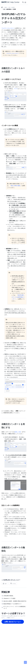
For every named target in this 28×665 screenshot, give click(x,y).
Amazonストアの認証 (9, 598)
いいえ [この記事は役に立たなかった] (14, 583)
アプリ (16, 88)
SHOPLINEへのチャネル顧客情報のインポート (18, 297)
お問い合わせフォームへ (12, 622)
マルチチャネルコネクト (8, 28)
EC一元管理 (11, 7)
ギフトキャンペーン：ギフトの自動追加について (14, 607)
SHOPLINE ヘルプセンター (2, 7)
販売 (6, 7)
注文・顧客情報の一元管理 (9, 9)
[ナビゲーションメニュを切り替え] (25, 2)
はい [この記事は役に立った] (6, 583)
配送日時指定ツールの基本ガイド (13, 604)
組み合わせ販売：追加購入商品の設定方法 (15, 601)
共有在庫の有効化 (8, 595)
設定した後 (18, 432)
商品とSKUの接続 (15, 185)
